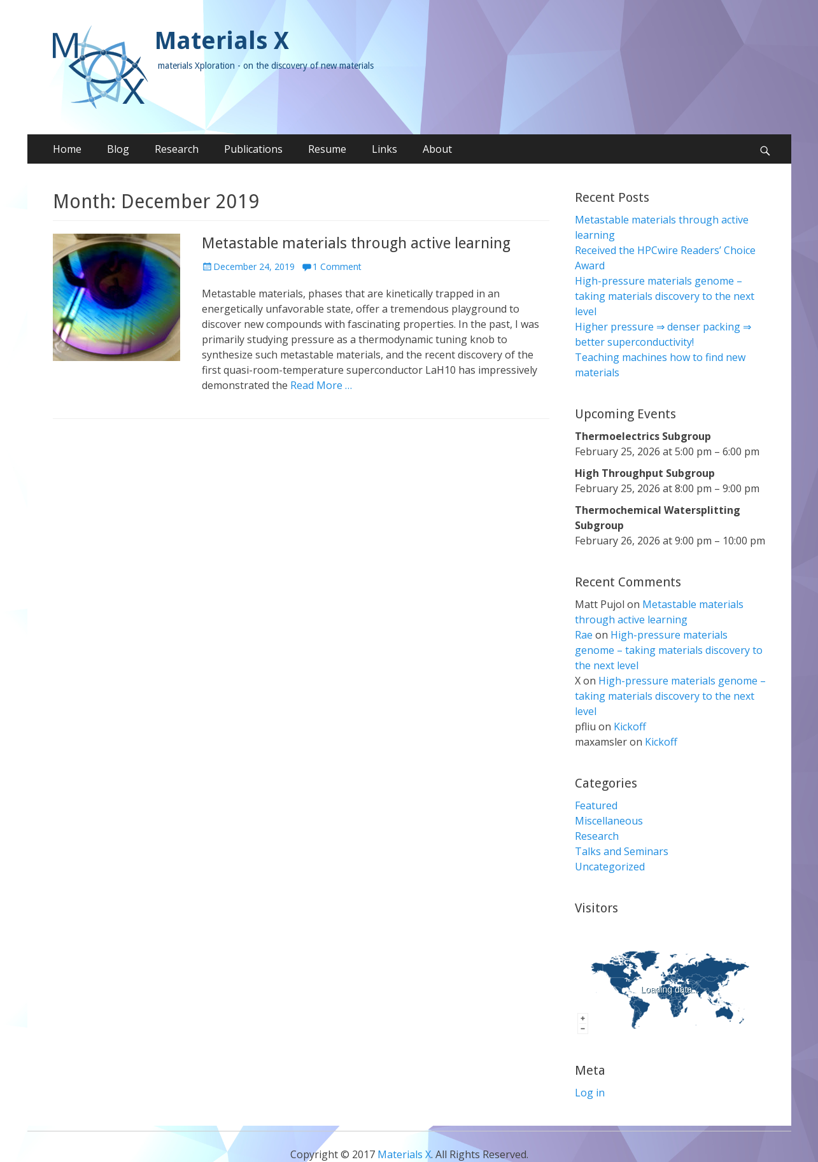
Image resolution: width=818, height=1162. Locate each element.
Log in (590, 1093)
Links (384, 149)
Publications (253, 149)
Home (67, 149)
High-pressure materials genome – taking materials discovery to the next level (664, 296)
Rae (584, 635)
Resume (327, 149)
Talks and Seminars (621, 851)
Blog (118, 149)
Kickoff (630, 726)
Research (177, 149)
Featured (596, 805)
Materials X (222, 41)
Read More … (321, 385)
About (437, 149)
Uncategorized (610, 867)
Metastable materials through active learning (356, 243)
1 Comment (337, 266)
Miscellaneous (609, 821)
